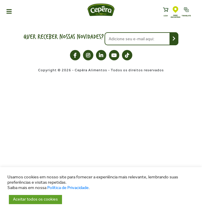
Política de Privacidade (68, 187)
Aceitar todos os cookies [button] (35, 199)
